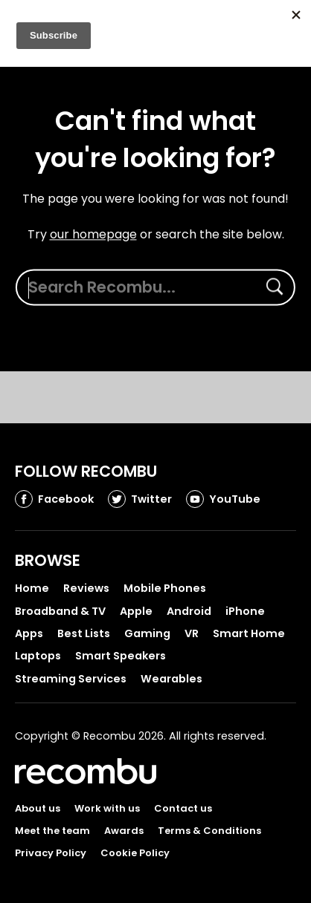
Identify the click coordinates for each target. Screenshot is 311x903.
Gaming (147, 633)
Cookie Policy (135, 853)
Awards (124, 831)
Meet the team (52, 831)
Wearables (171, 678)
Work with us (107, 808)
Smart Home (249, 633)
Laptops (38, 655)
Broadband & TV (60, 611)
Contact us (183, 808)
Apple (136, 611)
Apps (29, 633)
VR (192, 633)
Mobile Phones (165, 588)
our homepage (93, 234)
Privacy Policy (50, 853)
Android (189, 611)
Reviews (86, 588)
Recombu (85, 771)
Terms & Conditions (209, 831)
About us (37, 808)
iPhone (245, 611)
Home (32, 588)
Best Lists (83, 633)
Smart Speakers (120, 655)
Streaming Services (70, 678)
